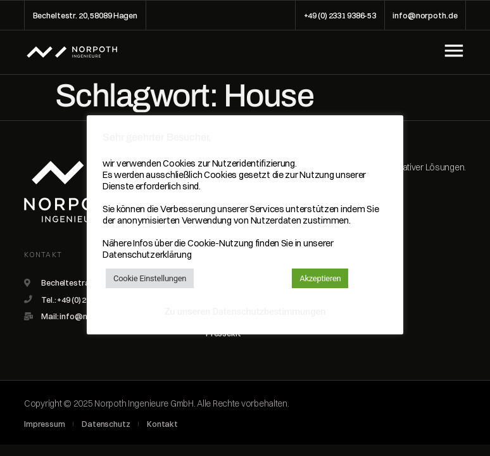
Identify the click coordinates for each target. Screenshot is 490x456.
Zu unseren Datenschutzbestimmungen (245, 311)
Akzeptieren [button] (320, 278)
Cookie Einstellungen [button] (149, 278)
